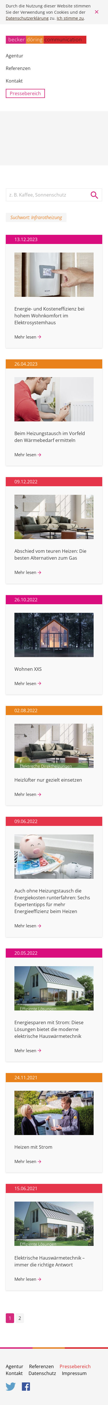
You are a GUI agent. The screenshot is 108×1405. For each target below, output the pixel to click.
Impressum (74, 1373)
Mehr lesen (25, 337)
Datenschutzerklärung (27, 18)
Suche (96, 195)
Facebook (27, 1386)
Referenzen (18, 68)
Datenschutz (42, 1373)
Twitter (11, 1386)
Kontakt (14, 81)
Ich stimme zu (70, 18)
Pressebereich (25, 93)
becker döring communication (46, 40)
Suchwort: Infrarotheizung (36, 217)
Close (96, 12)
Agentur (14, 56)
